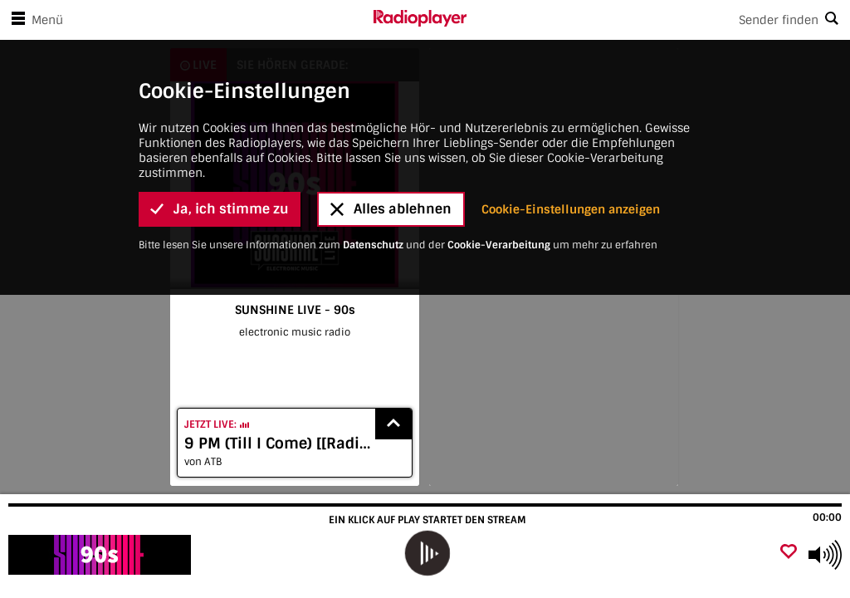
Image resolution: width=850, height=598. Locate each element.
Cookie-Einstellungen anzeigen (570, 49)
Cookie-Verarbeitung (498, 85)
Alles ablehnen (391, 50)
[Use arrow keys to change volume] (825, 554)
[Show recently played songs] (393, 424)
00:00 (827, 517)
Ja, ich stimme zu (219, 50)
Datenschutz (373, 85)
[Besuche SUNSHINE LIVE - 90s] (101, 555)
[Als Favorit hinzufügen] (788, 552)
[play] (426, 553)
